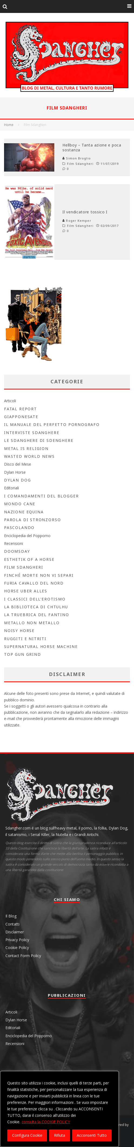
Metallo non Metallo (32, 622)
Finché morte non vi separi (38, 575)
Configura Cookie (27, 1135)
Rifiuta (59, 1135)
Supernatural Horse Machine (41, 646)
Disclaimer (14, 931)
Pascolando (19, 527)
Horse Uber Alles (25, 590)
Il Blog (10, 916)
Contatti (12, 924)
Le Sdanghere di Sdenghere (38, 440)
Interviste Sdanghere (31, 432)
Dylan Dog (17, 480)
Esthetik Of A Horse (29, 559)
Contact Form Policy (23, 955)
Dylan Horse (15, 472)
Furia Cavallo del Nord (34, 583)
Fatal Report (20, 408)
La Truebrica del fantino (36, 614)
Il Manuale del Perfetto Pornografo (52, 424)
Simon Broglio (76, 158)
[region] (59, 1109)
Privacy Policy (17, 939)
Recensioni (13, 543)
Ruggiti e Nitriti (25, 638)
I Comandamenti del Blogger (41, 496)
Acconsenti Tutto (92, 1135)
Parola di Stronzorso (32, 519)
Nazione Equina (23, 511)
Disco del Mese (17, 464)
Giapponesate (21, 416)
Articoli (10, 400)
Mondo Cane (19, 503)
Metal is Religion (26, 448)
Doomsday (17, 551)
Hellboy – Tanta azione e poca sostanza (91, 147)
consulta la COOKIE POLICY (46, 1121)
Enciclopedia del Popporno (27, 535)
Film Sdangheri (80, 164)
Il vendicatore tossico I (85, 211)
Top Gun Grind (22, 654)
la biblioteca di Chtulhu (36, 606)
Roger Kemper (76, 221)
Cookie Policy (17, 947)
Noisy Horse (19, 630)
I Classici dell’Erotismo (35, 599)
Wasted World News (29, 456)
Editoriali (11, 487)
